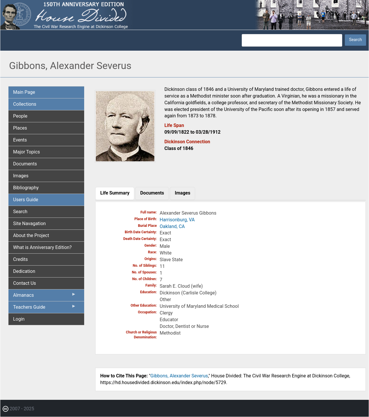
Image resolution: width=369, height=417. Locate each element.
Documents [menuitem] (25, 164)
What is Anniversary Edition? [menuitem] (42, 247)
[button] (125, 160)
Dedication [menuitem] (24, 271)
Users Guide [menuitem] (25, 199)
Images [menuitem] (21, 176)
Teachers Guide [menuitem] (44, 308)
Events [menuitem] (20, 140)
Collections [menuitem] (24, 104)
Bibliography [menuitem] (26, 187)
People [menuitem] (20, 116)
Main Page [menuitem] (24, 92)
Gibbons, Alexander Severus (179, 376)
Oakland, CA (172, 226)
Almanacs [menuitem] (44, 296)
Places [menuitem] (20, 128)
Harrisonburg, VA (177, 219)
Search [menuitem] (20, 211)
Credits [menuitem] (20, 259)
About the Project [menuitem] (31, 235)
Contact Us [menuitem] (24, 283)
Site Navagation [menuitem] (29, 223)
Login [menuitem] (18, 319)
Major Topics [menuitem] (26, 152)
